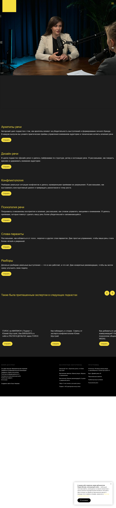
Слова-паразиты (71, 225)
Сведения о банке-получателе (10, 427)
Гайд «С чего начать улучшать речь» (70, 438)
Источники (4, 435)
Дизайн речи (68, 126)
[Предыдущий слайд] (107, 348)
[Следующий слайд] (112, 348)
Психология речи (12, 162)
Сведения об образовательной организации (13, 425)
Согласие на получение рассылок (11, 431)
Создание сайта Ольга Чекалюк (10, 438)
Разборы (7, 276)
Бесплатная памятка (65, 428)
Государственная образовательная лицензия (14, 423)
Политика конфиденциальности (10, 429)
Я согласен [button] (84, 500)
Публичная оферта (6, 433)
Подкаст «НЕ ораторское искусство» (70, 441)
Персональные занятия (95, 431)
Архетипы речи (11, 126)
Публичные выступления (95, 435)
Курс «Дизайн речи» (94, 428)
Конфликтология (71, 156)
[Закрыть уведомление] (111, 484)
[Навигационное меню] (112, 3)
